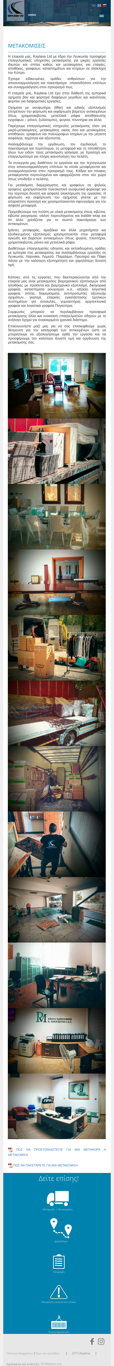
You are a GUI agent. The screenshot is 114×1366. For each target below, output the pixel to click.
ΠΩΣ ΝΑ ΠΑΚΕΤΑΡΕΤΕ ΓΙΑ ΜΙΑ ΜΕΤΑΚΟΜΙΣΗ (45, 1165)
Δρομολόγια (60, 1241)
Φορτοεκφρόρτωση (58, 1331)
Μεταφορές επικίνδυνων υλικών (59, 1302)
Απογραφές (59, 1271)
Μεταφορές (49, 1209)
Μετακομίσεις (65, 1209)
